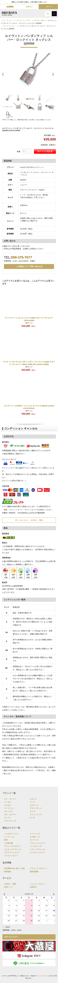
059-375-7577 (21, 257)
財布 (6, 840)
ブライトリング (36, 814)
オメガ (32, 811)
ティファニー (9, 808)
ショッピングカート (37, 884)
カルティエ (34, 805)
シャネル (7, 802)
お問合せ (33, 887)
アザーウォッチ (10, 821)
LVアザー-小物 (39, 20)
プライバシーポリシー (38, 868)
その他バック (35, 837)
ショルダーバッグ (11, 834)
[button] (48, 13)
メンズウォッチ (36, 846)
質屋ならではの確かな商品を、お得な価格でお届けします (29, 2)
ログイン (29, 7)
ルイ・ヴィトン (7, 20)
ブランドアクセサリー (12, 846)
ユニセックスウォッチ (12, 849)
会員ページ (8, 887)
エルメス (33, 799)
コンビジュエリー (11, 855)
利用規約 (7, 872)
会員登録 (10, 7)
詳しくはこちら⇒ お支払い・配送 (29, 520)
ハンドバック (9, 837)
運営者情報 (34, 872)
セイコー (7, 818)
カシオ (32, 818)
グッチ (32, 802)
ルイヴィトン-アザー (23, 20)
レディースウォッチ (37, 849)
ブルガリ (7, 805)
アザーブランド (36, 808)
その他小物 (8, 843)
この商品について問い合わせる (29, 266)
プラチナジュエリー (12, 852)
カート (48, 7)
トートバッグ (35, 834)
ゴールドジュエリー (37, 852)
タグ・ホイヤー (10, 814)
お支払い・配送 (10, 884)
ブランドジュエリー (9, 26)
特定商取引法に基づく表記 (14, 868)
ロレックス (8, 811)
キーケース (34, 840)
